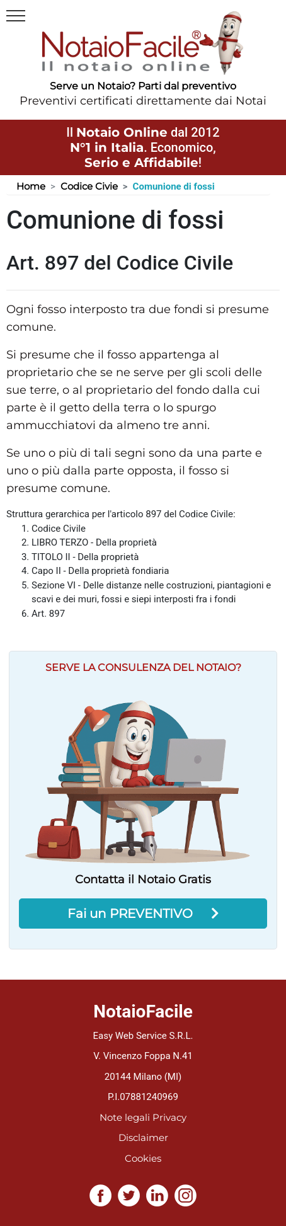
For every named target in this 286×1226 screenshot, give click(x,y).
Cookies (143, 1158)
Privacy (169, 1117)
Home (30, 186)
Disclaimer (143, 1137)
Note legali (125, 1117)
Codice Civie (89, 186)
